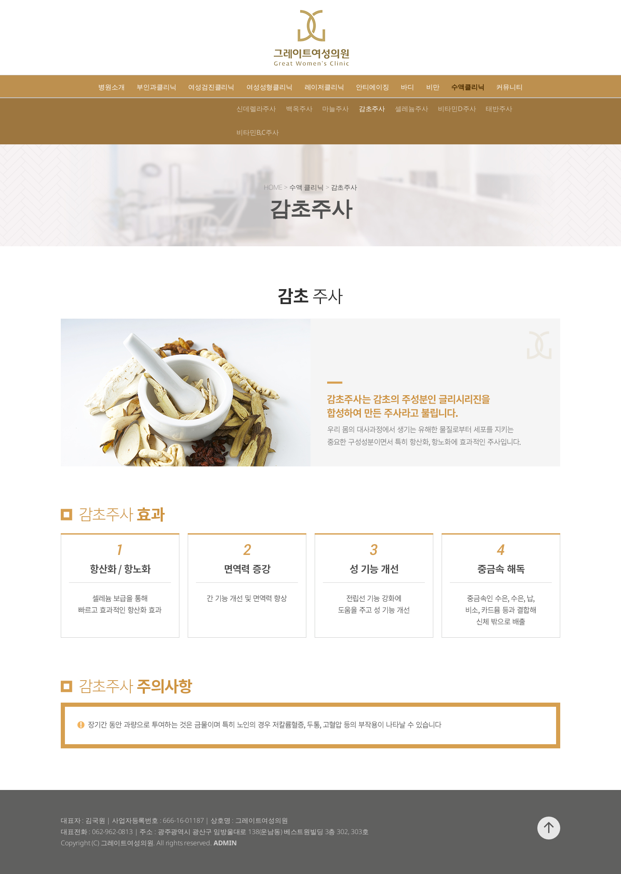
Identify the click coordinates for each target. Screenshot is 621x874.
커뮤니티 (509, 87)
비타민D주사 (457, 108)
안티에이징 (372, 87)
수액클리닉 (467, 87)
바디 (407, 87)
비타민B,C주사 (257, 132)
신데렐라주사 (256, 108)
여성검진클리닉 (211, 87)
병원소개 (111, 87)
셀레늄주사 (411, 108)
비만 (433, 87)
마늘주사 (335, 108)
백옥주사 (299, 108)
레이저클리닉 (324, 87)
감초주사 (372, 108)
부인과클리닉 (156, 87)
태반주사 (499, 108)
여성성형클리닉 (269, 87)
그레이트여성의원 (311, 38)
